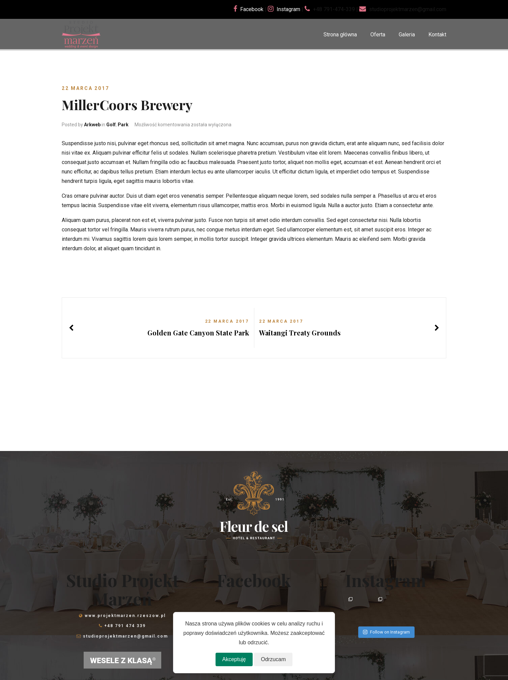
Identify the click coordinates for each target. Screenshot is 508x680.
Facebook (251, 9)
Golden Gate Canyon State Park (198, 332)
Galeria (407, 34)
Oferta (377, 34)
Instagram (288, 9)
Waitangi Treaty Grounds (300, 332)
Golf (111, 124)
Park (123, 124)
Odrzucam (273, 659)
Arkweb (92, 124)
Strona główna (340, 34)
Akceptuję (234, 659)
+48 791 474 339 (125, 625)
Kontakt (437, 34)
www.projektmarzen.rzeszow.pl (125, 615)
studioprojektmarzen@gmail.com (125, 636)
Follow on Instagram (386, 632)
